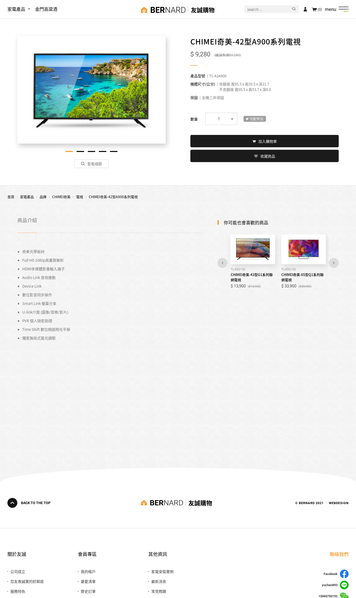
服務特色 (17, 591)
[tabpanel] (91, 90)
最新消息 (158, 581)
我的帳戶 (88, 571)
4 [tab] (102, 151)
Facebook (336, 574)
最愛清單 (88, 581)
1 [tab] (69, 151)
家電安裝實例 (162, 571)
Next (334, 263)
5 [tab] (113, 151)
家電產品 (16, 9)
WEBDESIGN (339, 503)
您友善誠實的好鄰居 (27, 581)
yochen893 (335, 585)
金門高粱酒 (46, 9)
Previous (222, 263)
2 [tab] (80, 151)
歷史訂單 (88, 591)
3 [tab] (91, 151)
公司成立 (17, 571)
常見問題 (158, 591)
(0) (320, 9)
